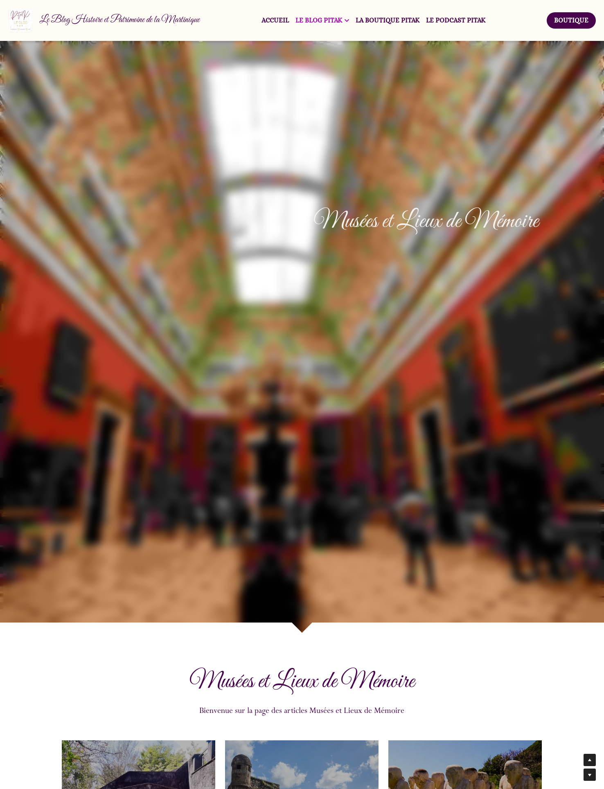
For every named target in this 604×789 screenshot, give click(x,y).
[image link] (20, 19)
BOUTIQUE (571, 20)
